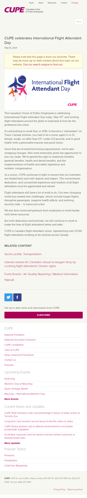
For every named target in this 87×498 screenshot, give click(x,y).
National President (14, 334)
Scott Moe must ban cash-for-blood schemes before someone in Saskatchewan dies (39, 436)
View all (9, 279)
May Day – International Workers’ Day (24, 393)
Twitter (8, 297)
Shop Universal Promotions (19, 355)
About (41, 3)
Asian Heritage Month (16, 388)
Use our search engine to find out (43, 64)
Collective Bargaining (15, 465)
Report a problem (75, 489)
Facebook (17, 297)
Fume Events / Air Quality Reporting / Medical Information (41, 274)
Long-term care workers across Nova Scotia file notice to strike (38, 421)
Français (75, 3)
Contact (64, 3)
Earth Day (9, 378)
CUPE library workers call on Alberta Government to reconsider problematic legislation (38, 428)
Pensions (9, 455)
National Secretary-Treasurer (20, 339)
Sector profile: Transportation (23, 254)
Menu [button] (80, 22)
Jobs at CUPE (11, 349)
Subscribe (43, 315)
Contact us (10, 359)
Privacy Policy (59, 489)
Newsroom (52, 3)
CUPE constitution (14, 344)
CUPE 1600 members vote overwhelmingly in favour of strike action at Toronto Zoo (42, 415)
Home (31, 3)
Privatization (10, 460)
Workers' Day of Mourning (18, 383)
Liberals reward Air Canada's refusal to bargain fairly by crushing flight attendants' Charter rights (40, 264)
